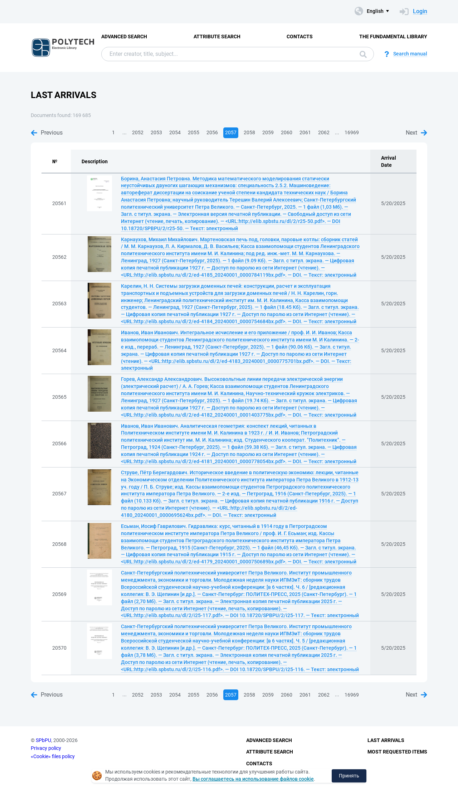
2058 (249, 132)
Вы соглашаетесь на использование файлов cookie (253, 779)
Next (416, 132)
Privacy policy (46, 748)
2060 (286, 132)
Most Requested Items (397, 752)
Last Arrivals (385, 740)
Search (363, 54)
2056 (212, 132)
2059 (268, 132)
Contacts (300, 36)
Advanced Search (124, 36)
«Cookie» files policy (53, 756)
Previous (47, 132)
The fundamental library (393, 36)
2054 (175, 132)
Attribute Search (217, 36)
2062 (324, 132)
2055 (193, 132)
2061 (305, 132)
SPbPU (43, 740)
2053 (156, 132)
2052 (137, 132)
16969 (352, 132)
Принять (349, 776)
